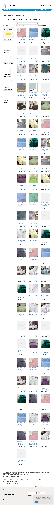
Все (8, 19)
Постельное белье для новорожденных (9, 65)
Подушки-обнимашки (6, 52)
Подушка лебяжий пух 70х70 (7, 48)
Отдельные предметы (42, 19)
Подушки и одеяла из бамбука (8, 39)
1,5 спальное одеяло (6, 87)
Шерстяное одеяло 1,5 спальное (8, 89)
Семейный (25, 19)
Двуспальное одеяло (6, 91)
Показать (8, 34)
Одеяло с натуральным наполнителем (9, 78)
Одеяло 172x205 (6, 100)
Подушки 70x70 (6, 63)
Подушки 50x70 (11, 63)
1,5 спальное (13, 19)
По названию (44, 25)
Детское (29, 19)
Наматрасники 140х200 (7, 72)
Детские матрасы (6, 67)
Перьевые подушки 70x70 (7, 61)
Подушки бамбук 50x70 (7, 50)
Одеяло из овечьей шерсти (7, 80)
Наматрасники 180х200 (7, 74)
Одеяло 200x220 (6, 102)
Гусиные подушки (6, 54)
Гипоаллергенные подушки (7, 76)
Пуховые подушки (6, 41)
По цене (48, 25)
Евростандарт (19, 19)
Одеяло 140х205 (6, 98)
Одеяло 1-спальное (6, 85)
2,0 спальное (35, 19)
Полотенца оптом (6, 104)
